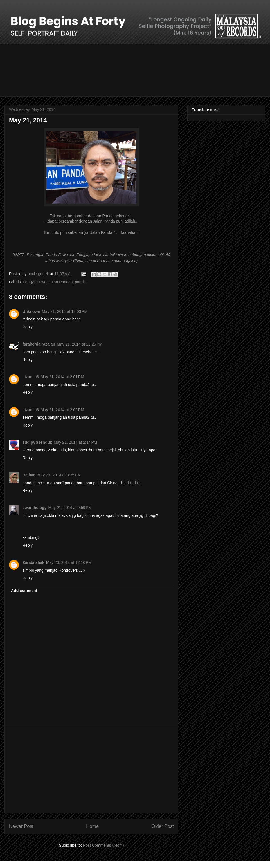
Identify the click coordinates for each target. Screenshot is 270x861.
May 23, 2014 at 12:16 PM (69, 562)
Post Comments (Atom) (103, 845)
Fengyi (29, 282)
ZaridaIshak (33, 562)
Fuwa (41, 282)
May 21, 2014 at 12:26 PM (79, 344)
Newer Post (21, 826)
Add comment (24, 590)
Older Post (163, 826)
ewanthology (34, 507)
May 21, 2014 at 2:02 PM (62, 409)
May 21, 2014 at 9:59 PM (70, 507)
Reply (27, 327)
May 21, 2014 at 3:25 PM (59, 475)
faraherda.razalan (38, 344)
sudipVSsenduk (37, 442)
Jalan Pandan (61, 282)
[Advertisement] (91, 769)
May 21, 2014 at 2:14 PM (75, 442)
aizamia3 (30, 377)
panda (80, 282)
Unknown (31, 311)
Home (92, 826)
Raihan (29, 475)
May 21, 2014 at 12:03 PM (64, 311)
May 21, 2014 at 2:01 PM (62, 377)
